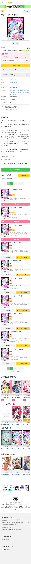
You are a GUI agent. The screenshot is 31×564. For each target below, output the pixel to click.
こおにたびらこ (13, 79)
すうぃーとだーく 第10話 (16, 349)
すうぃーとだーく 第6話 (15, 278)
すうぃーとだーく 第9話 (15, 331)
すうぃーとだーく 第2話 (15, 207)
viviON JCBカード (8, 50)
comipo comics (13, 82)
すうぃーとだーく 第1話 (15, 189)
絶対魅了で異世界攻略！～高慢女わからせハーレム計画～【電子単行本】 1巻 (6, 425)
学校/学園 (15, 92)
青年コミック (21, 92)
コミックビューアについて (11, 109)
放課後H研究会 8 (5, 474)
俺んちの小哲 (15, 424)
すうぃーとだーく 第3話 (15, 225)
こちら (15, 509)
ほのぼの (15, 94)
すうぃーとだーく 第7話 (15, 296)
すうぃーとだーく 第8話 (15, 313)
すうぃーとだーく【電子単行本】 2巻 (6, 449)
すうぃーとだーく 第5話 (15, 260)
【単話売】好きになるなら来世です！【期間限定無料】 (6, 398)
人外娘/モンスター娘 (20, 90)
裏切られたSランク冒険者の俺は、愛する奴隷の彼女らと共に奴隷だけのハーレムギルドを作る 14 (17, 474)
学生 (14, 90)
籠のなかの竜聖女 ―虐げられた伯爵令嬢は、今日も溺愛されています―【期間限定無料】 (16, 398)
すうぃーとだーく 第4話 (15, 242)
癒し (11, 90)
